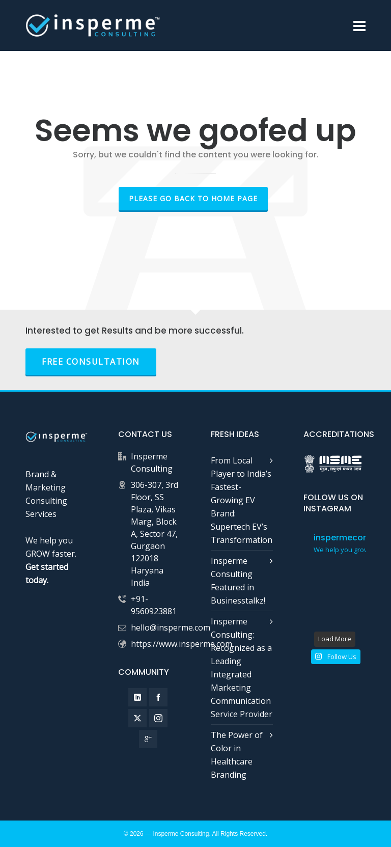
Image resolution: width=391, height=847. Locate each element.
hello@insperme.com (170, 627)
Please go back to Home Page (193, 198)
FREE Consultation (91, 361)
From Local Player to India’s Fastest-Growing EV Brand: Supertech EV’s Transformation (241, 500)
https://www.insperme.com (181, 643)
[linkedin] (137, 697)
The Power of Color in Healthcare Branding (237, 754)
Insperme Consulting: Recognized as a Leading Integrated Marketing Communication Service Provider (241, 668)
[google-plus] (148, 739)
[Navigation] (359, 25)
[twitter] (137, 718)
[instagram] (158, 718)
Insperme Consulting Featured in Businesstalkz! (238, 580)
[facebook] (158, 697)
